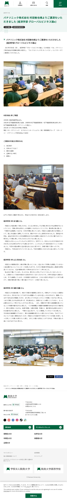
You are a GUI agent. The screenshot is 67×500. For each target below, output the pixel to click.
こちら (28, 486)
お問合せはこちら (30, 406)
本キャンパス (7, 405)
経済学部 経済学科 (19, 27)
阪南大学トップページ (9, 386)
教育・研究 (19, 386)
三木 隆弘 (7, 27)
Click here (6, 491)
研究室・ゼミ (28, 386)
